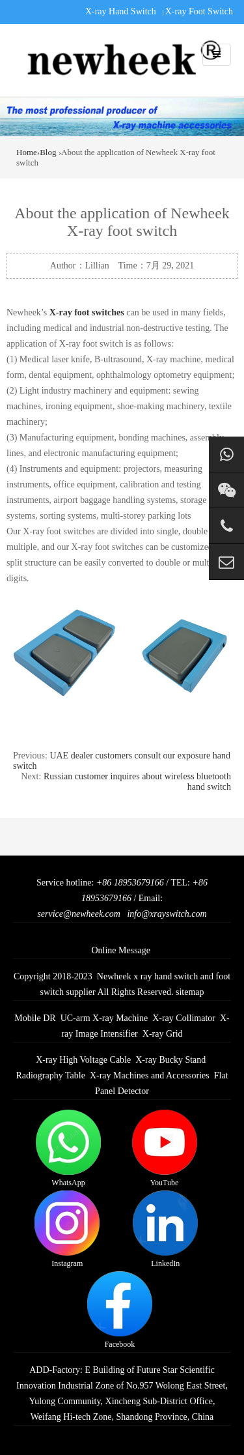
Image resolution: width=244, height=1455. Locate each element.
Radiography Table (50, 1075)
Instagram (67, 1229)
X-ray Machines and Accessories (150, 1075)
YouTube (164, 1148)
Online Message (120, 950)
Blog (48, 152)
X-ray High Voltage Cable (83, 1060)
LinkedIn (165, 1229)
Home (26, 152)
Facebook (119, 1310)
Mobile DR (34, 1018)
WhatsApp (68, 1148)
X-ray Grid (162, 1034)
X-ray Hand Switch (120, 11)
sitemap (190, 992)
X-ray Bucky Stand (170, 1060)
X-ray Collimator (183, 1018)
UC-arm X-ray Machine (104, 1018)
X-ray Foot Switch (199, 11)
